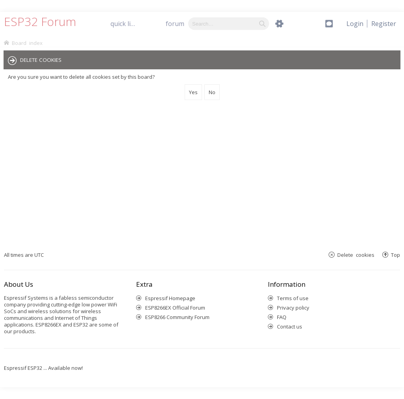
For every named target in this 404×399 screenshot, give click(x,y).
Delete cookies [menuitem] (355, 254)
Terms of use (293, 298)
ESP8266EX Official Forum (175, 307)
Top (395, 254)
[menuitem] (383, 23)
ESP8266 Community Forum (177, 317)
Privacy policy (293, 307)
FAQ (281, 317)
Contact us (289, 326)
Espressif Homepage (170, 298)
